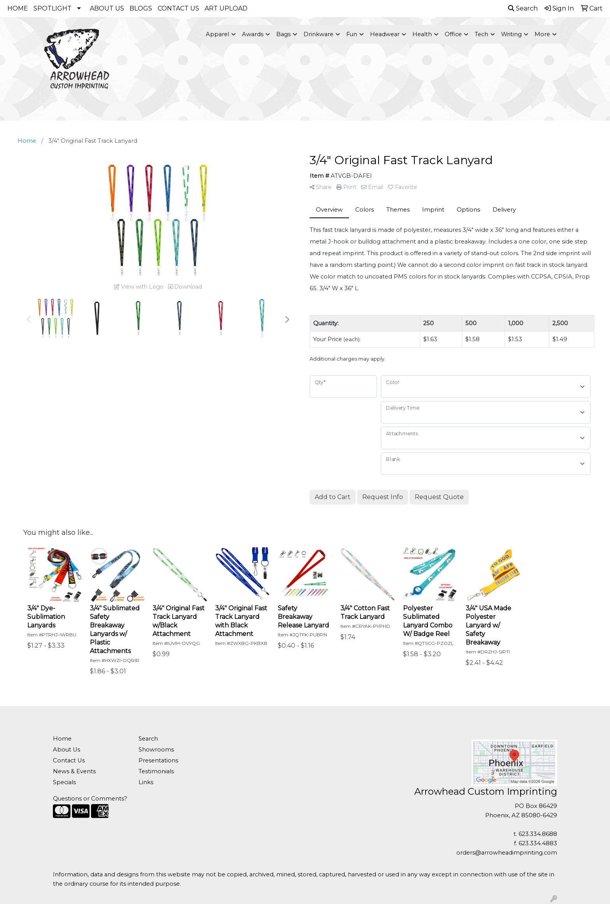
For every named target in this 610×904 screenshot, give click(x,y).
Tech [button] (481, 34)
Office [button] (453, 34)
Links (145, 782)
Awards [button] (252, 34)
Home (62, 738)
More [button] (542, 34)
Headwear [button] (385, 34)
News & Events (74, 771)
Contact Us (69, 760)
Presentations (158, 760)
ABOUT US (107, 8)
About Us (66, 749)
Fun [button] (351, 34)
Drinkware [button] (318, 34)
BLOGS (141, 8)
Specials (64, 782)
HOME (17, 8)
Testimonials (156, 771)
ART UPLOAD (226, 8)
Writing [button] (511, 34)
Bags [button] (283, 34)
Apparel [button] (217, 34)
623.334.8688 (538, 833)
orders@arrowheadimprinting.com (506, 852)
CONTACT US (178, 8)
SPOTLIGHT (52, 8)
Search (523, 8)
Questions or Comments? (90, 798)
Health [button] (422, 34)
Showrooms (156, 749)
